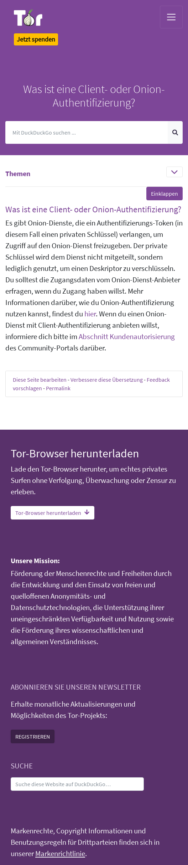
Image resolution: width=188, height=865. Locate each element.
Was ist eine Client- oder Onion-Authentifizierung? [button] (93, 209)
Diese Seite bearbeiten (40, 379)
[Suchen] (86, 132)
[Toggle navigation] (171, 17)
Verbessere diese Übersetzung (106, 379)
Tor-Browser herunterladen (52, 512)
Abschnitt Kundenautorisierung (127, 336)
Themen (17, 173)
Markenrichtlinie (60, 853)
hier (90, 314)
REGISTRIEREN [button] (32, 736)
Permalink (58, 388)
